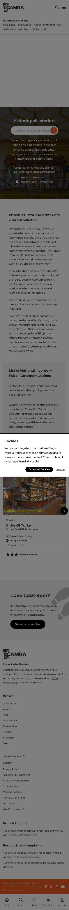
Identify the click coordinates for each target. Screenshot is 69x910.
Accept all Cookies (39, 469)
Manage (60, 469)
